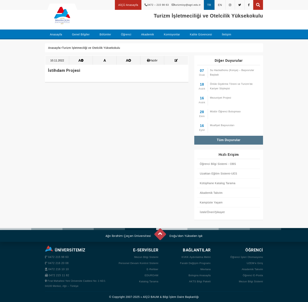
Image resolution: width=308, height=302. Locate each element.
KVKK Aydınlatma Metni (196, 257)
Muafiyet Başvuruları (222, 125)
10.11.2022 (57, 60)
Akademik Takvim (211, 192)
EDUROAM (151, 275)
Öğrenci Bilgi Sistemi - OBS (218, 163)
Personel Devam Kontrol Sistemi (138, 263)
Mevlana (205, 269)
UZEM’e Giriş (255, 263)
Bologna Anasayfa (200, 275)
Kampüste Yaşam (211, 202)
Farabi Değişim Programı (195, 263)
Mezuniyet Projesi (220, 97)
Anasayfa (54, 47)
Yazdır (152, 60)
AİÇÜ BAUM (151, 296)
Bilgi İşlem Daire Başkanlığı (181, 296)
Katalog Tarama (148, 281)
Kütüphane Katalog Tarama (217, 183)
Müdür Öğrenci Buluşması (225, 111)
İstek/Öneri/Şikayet (212, 212)
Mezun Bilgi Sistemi (146, 257)
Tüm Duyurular (228, 140)
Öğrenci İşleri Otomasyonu (246, 257)
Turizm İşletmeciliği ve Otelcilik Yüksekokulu (91, 47)
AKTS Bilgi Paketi (200, 281)
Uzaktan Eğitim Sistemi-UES (218, 173)
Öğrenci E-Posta (253, 275)
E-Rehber (153, 269)
